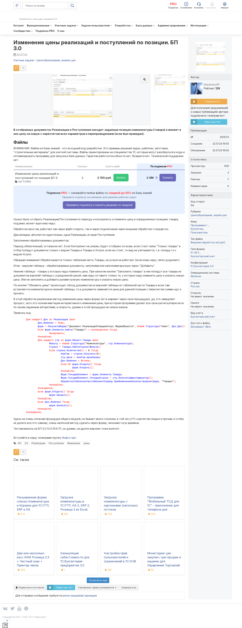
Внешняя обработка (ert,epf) (208, 242)
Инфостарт (69, 437)
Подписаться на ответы (30, 587)
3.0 (26, 443)
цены (86, 443)
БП (19, 443)
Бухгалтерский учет (203, 256)
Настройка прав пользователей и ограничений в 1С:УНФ (120, 557)
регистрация (71, 595)
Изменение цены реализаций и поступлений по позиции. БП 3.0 (95, 45)
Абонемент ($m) (201, 326)
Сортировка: (97, 587)
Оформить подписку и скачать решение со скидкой (99, 205)
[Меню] (17, 5)
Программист (199, 225)
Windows (196, 276)
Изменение (73, 443)
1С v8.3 (195, 252)
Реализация (38, 443)
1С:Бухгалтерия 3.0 (202, 266)
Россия (195, 286)
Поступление (56, 443)
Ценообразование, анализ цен (209, 215)
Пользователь (199, 232)
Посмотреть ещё (98, 580)
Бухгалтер (197, 228)
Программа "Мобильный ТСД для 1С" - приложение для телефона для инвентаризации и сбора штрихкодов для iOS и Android (164, 509)
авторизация (88, 595)
